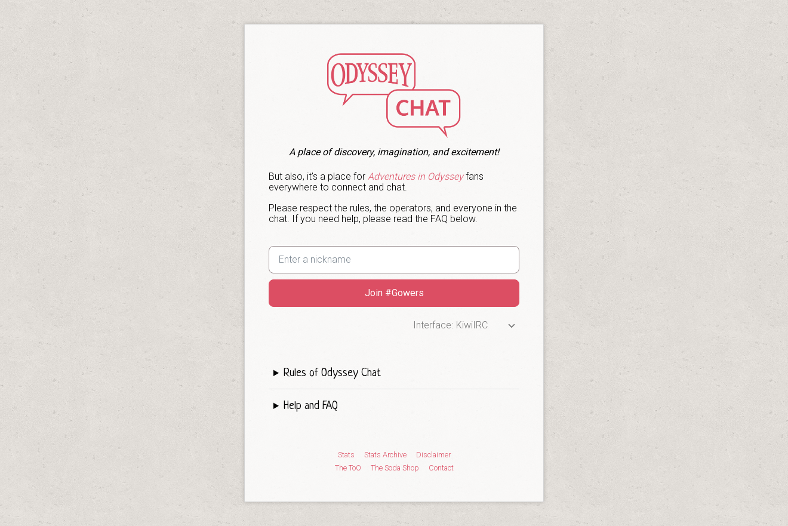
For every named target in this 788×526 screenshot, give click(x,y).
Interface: (433, 325)
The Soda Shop (395, 468)
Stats (346, 455)
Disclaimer (433, 455)
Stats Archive (385, 455)
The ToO (348, 468)
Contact (441, 468)
